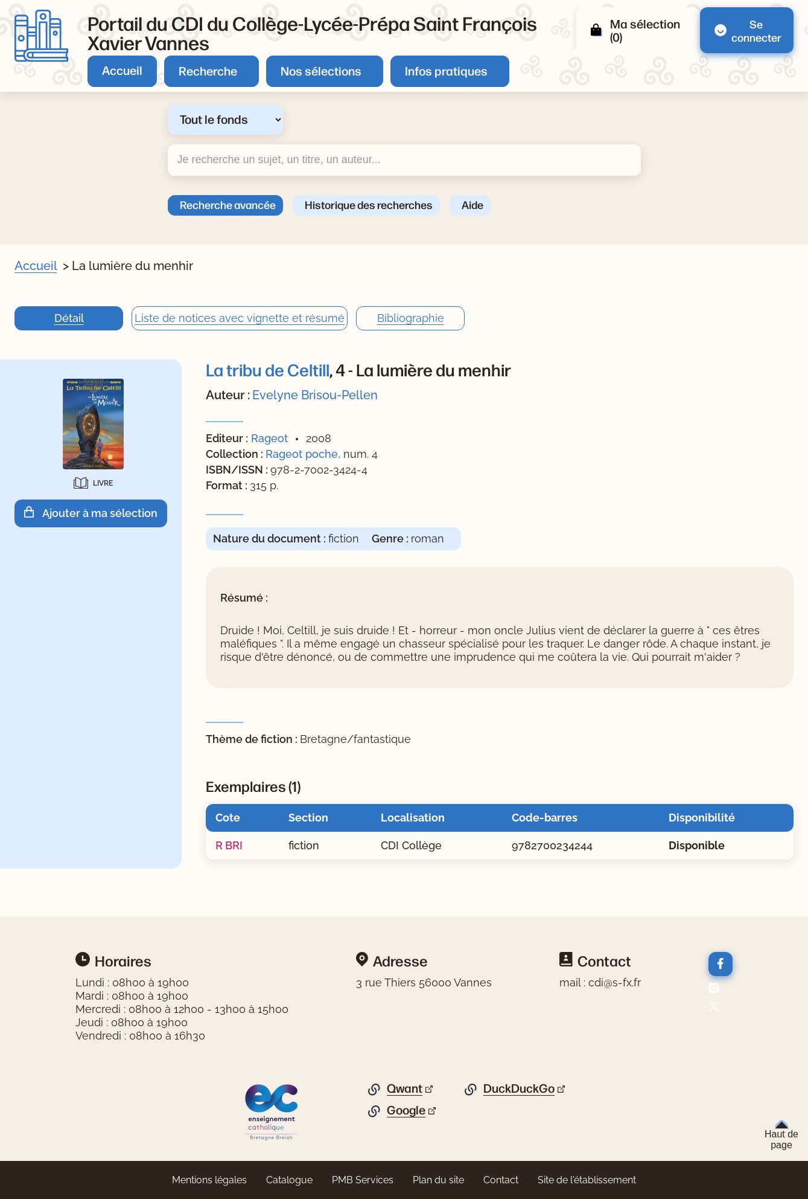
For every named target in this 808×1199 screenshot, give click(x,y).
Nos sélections (321, 70)
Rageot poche (302, 454)
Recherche (208, 70)
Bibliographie (410, 318)
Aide (472, 204)
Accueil (122, 70)
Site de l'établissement (587, 1180)
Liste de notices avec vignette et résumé (240, 318)
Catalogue (289, 1180)
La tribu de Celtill (267, 369)
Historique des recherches (369, 204)
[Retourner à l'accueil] (41, 36)
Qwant (404, 1088)
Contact (500, 1180)
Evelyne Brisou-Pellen (315, 395)
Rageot (269, 438)
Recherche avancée (228, 204)
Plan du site (438, 1180)
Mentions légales (209, 1180)
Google (406, 1110)
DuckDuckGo (519, 1088)
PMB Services (362, 1180)
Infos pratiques (446, 70)
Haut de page (781, 1135)
